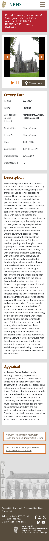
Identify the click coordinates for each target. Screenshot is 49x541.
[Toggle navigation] (42, 4)
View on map (33, 83)
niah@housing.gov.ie (17, 522)
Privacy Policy (7, 511)
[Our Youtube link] (43, 522)
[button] (7, 57)
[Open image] (24, 57)
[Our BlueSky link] (38, 522)
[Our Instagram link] (39, 517)
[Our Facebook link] (35, 517)
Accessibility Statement (12, 508)
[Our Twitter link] (44, 517)
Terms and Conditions (33, 508)
